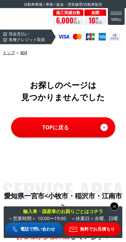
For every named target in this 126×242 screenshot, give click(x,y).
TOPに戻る (55, 127)
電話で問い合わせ (37, 229)
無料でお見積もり (97, 229)
